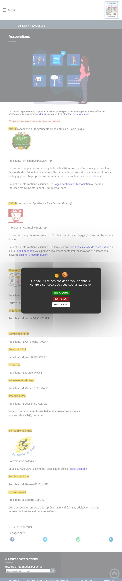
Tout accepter (61, 293)
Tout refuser (61, 298)
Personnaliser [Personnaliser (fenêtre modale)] (61, 304)
